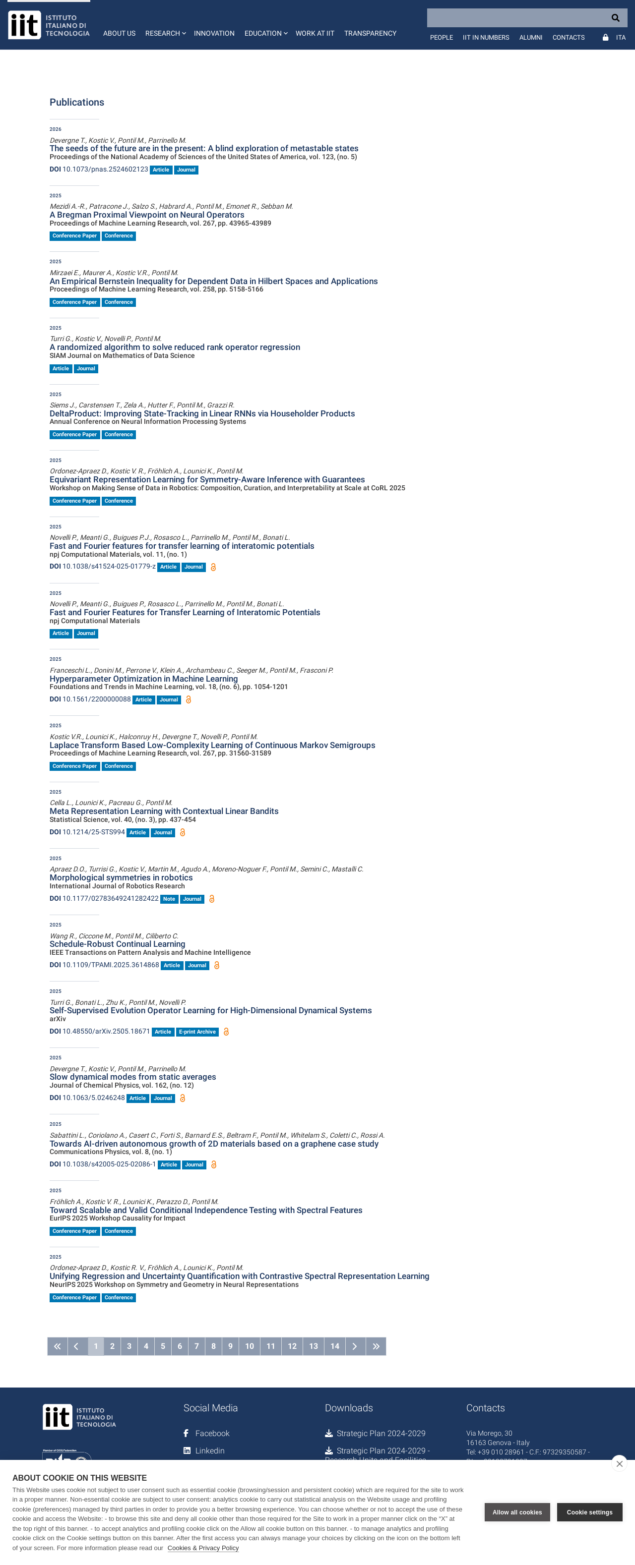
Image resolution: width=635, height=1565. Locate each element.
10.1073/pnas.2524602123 (99, 169)
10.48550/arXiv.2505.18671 (100, 1031)
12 (292, 1346)
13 (313, 1346)
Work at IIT (315, 33)
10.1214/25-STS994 (87, 832)
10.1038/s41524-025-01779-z (103, 566)
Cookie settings (590, 1512)
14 (334, 1346)
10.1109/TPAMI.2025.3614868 (104, 965)
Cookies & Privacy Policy (203, 1548)
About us (119, 33)
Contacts (569, 37)
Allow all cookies (517, 1512)
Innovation (214, 33)
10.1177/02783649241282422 (104, 898)
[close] (619, 1463)
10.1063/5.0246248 (87, 1097)
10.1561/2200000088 (90, 699)
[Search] (527, 17)
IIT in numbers (486, 37)
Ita (621, 37)
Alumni (531, 37)
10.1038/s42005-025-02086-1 (103, 1164)
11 (270, 1346)
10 (249, 1346)
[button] (164, 25)
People (441, 37)
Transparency (370, 33)
